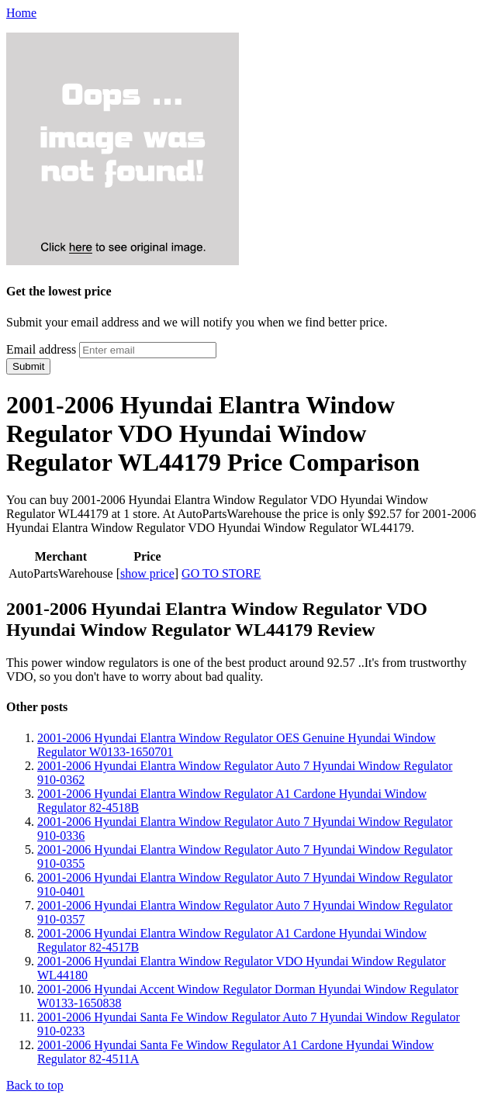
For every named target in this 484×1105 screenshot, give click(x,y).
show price (147, 573)
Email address (41, 349)
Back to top (35, 1085)
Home (21, 12)
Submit (28, 366)
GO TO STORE (221, 573)
